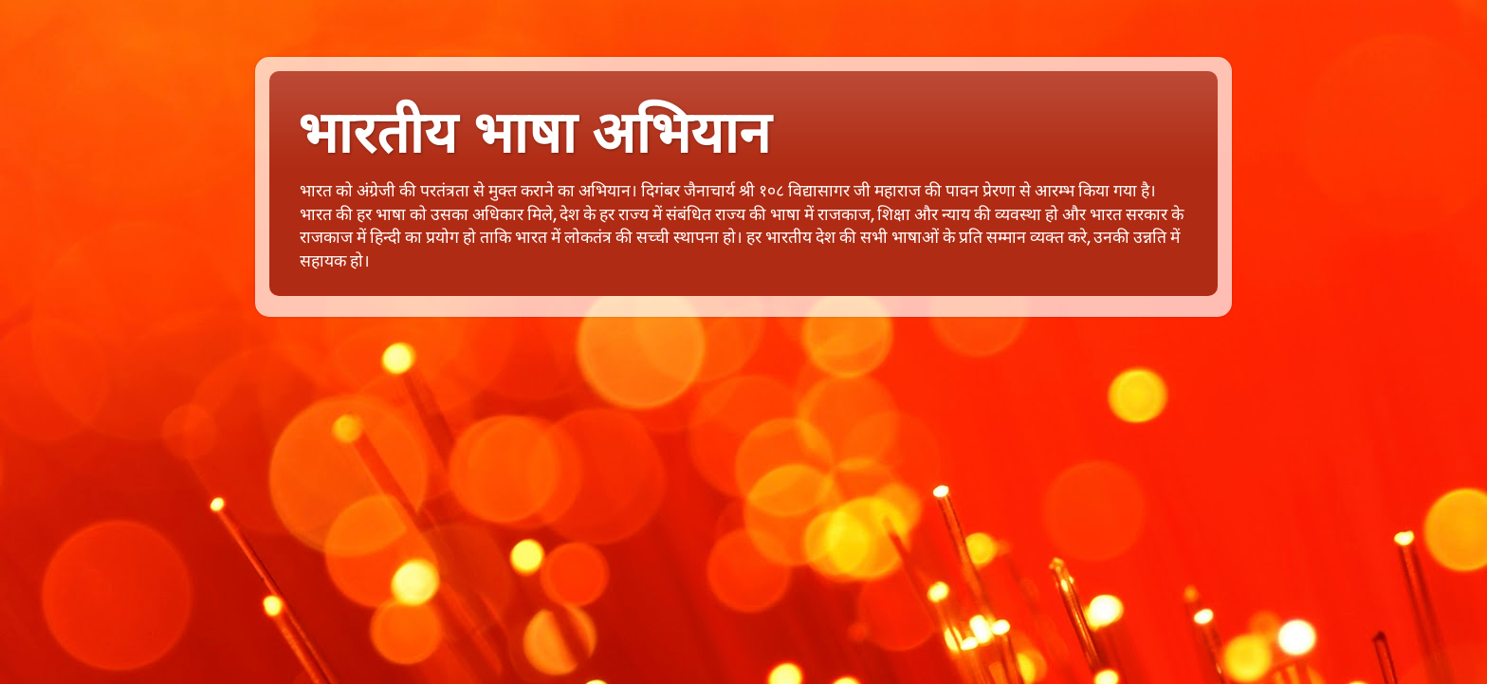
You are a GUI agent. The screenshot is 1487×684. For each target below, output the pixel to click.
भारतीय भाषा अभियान (534, 133)
